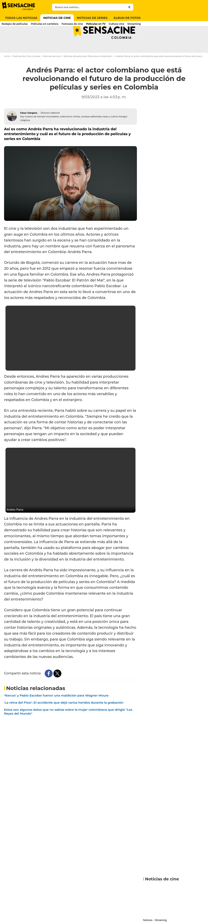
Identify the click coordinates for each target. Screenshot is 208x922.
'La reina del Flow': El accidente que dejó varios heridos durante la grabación (64, 718)
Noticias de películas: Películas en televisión (88, 72)
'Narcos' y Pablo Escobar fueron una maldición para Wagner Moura (56, 711)
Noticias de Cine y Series (26, 72)
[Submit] (129, 7)
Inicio (7, 72)
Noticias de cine (52, 72)
